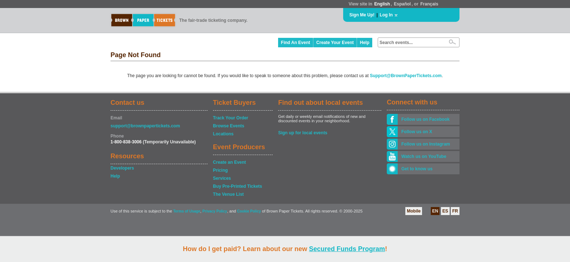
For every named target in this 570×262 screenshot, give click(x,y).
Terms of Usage (186, 211)
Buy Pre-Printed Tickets (237, 186)
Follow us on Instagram (425, 144)
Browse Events (228, 125)
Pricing (220, 170)
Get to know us (417, 168)
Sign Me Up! (361, 14)
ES (445, 211)
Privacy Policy (214, 211)
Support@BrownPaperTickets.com (406, 75)
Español (402, 4)
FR (455, 211)
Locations (223, 133)
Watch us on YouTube (423, 156)
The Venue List (228, 194)
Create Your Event (335, 42)
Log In (386, 14)
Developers (122, 168)
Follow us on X (416, 131)
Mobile (414, 211)
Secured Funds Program (347, 249)
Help (364, 42)
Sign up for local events (302, 132)
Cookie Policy (249, 211)
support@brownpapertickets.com (145, 125)
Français (429, 4)
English (382, 4)
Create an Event (229, 162)
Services (222, 178)
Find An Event (295, 42)
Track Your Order (230, 117)
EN (435, 211)
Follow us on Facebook (425, 119)
